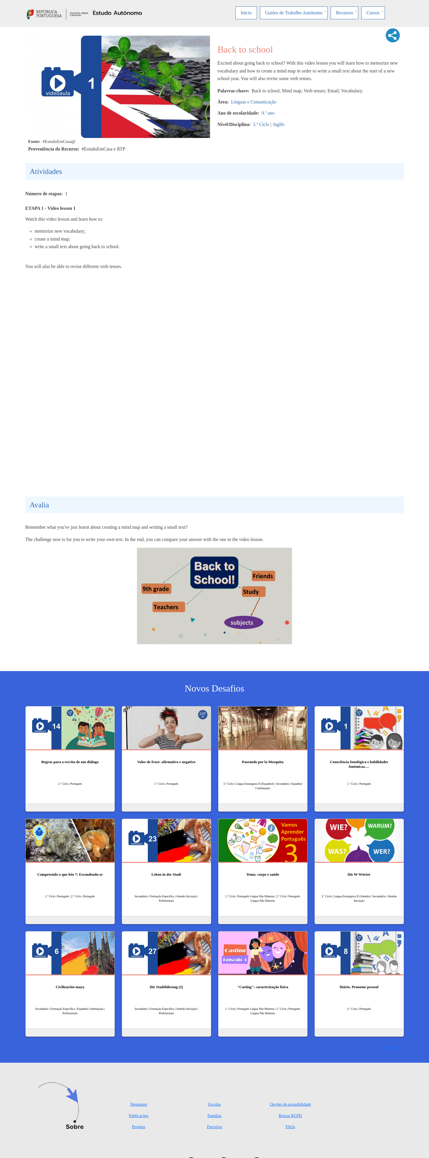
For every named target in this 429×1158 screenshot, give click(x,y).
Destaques (138, 1104)
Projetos (138, 1127)
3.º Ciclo (261, 124)
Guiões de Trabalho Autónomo (294, 12)
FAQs (290, 1127)
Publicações (138, 1116)
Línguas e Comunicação (253, 101)
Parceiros (214, 1127)
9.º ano (268, 112)
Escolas (214, 1104)
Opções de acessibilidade (290, 1104)
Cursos (373, 12)
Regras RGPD (290, 1116)
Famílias (214, 1116)
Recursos (344, 12)
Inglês (278, 124)
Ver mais (388, 1047)
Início (246, 12)
